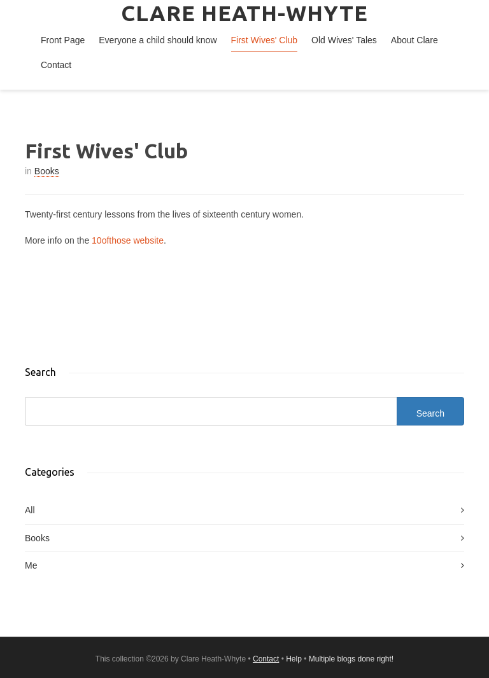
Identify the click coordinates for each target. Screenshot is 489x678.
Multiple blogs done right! (351, 658)
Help (294, 658)
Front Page (63, 40)
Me (31, 565)
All (30, 510)
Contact (56, 65)
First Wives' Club (264, 40)
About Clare (414, 40)
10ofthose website (128, 240)
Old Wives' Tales (344, 40)
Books (46, 171)
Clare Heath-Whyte (244, 13)
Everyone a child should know (157, 40)
